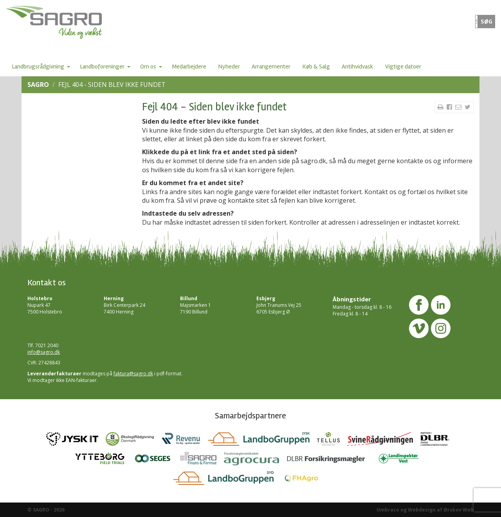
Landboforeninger (102, 66)
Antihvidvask (357, 66)
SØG (486, 21)
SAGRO (38, 84)
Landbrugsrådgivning (38, 66)
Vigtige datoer (403, 66)
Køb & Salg (316, 66)
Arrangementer (271, 66)
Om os (148, 66)
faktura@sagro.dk (133, 373)
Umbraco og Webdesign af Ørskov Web (425, 509)
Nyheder (229, 66)
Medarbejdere (189, 66)
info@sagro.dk (43, 352)
